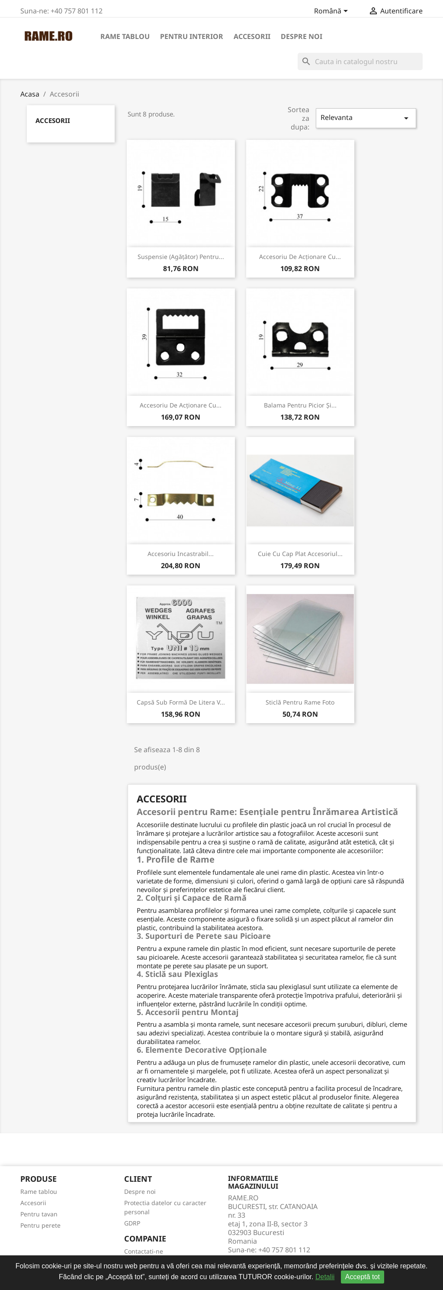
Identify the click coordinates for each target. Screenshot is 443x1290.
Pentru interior (191, 36)
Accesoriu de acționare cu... (300, 256)
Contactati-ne (143, 1251)
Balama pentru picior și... (300, 405)
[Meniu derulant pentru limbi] (332, 11)
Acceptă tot (362, 1276)
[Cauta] (360, 61)
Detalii (324, 1276)
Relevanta (366, 118)
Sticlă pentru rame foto (300, 702)
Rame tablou (125, 36)
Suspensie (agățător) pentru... (181, 256)
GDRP (132, 1223)
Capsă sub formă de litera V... (181, 702)
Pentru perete (40, 1225)
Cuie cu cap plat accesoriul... (300, 554)
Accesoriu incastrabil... (181, 554)
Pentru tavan (39, 1214)
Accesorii (252, 36)
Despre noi (301, 36)
